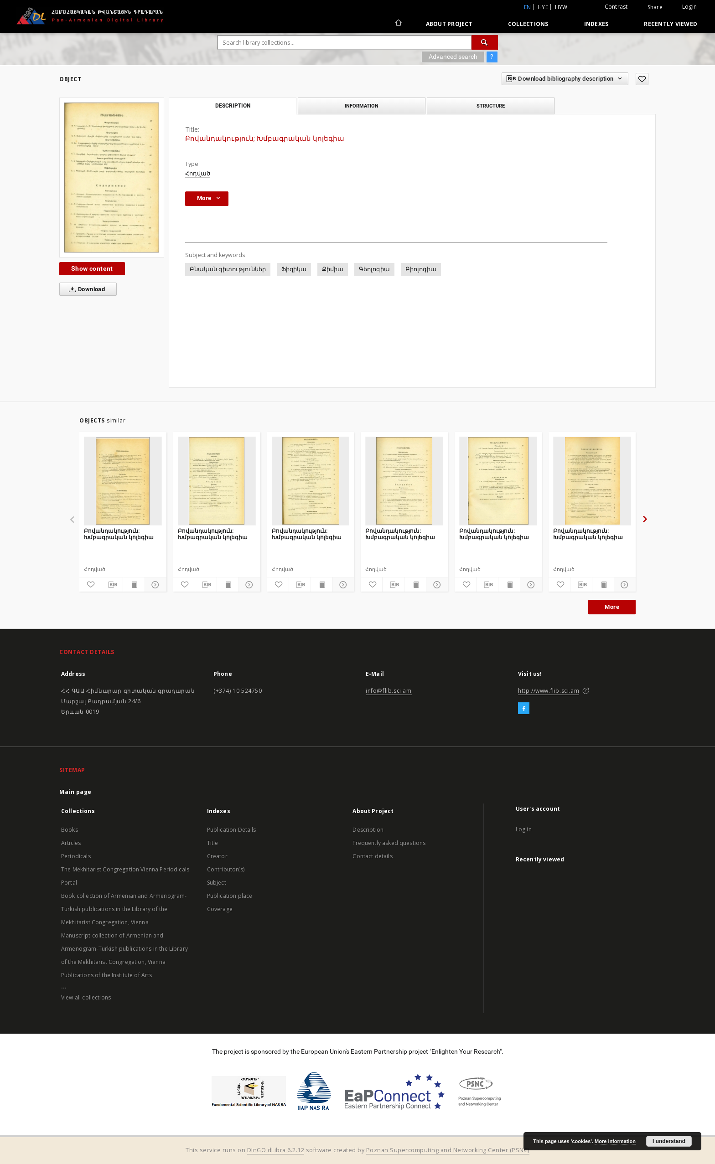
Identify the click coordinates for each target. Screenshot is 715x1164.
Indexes (596, 24)
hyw (561, 7)
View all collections (86, 997)
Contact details (372, 856)
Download (85, 289)
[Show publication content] (134, 585)
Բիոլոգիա (420, 269)
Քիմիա (332, 269)
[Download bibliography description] (112, 585)
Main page (75, 792)
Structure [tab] (491, 106)
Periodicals (76, 856)
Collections (528, 24)
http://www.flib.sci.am (548, 691)
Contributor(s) (225, 869)
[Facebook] (523, 709)
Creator (217, 856)
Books (69, 830)
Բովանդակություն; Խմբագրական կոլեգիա (119, 534)
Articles (71, 843)
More (612, 606)
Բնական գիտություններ (228, 269)
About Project (449, 24)
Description (367, 830)
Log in (524, 829)
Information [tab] (361, 106)
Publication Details (231, 830)
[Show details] (154, 585)
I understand (669, 1141)
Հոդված (197, 173)
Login (689, 6)
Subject (216, 882)
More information (615, 1141)
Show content (92, 268)
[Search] (484, 42)
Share (655, 7)
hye (543, 7)
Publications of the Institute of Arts (106, 975)
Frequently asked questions (388, 843)
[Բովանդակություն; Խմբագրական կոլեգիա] (122, 481)
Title (212, 843)
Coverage (220, 909)
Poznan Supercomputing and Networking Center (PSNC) (447, 1150)
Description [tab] (232, 106)
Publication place (230, 896)
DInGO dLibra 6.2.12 (276, 1150)
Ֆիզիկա (293, 269)
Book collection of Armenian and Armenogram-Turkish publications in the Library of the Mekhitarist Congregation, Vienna (124, 909)
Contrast (616, 6)
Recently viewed (670, 24)
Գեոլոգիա (374, 269)
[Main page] (398, 24)
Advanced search (453, 56)
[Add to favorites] (642, 79)
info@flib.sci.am (389, 691)
